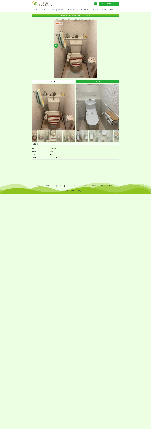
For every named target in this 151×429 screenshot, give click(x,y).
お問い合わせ (113, 9)
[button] (32, 107)
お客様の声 (95, 9)
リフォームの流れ (84, 9)
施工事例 (60, 9)
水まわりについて (71, 9)
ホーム (37, 9)
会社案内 (104, 9)
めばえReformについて (48, 9)
